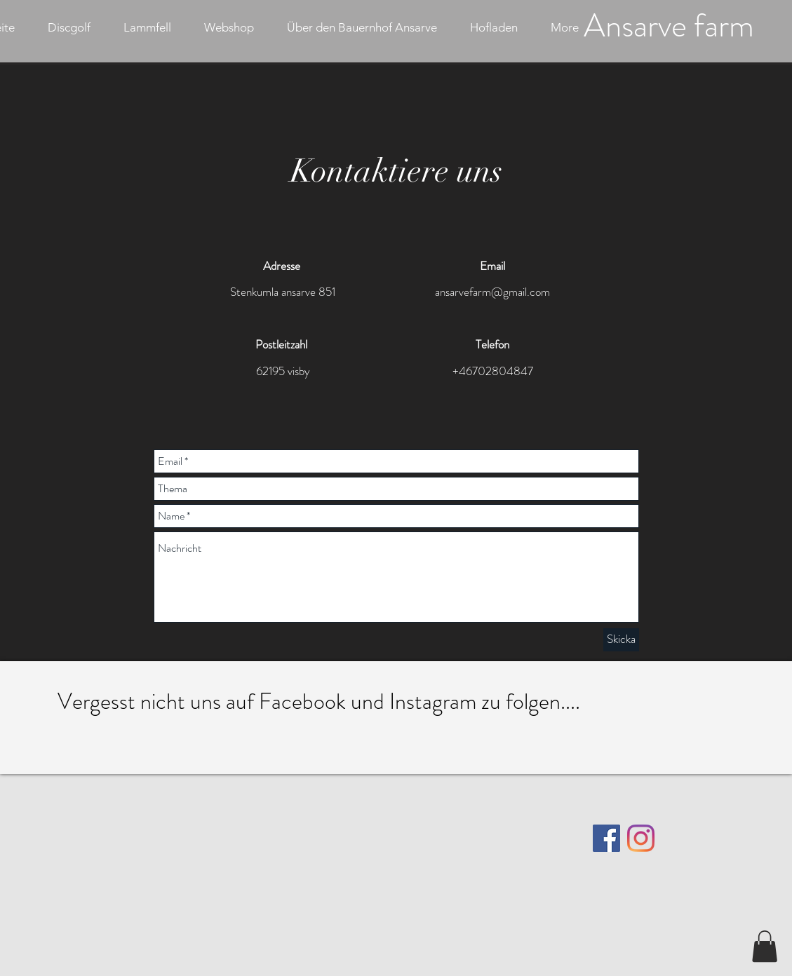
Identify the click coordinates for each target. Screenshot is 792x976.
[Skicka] (621, 639)
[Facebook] (606, 838)
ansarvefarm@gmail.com (492, 291)
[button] (764, 946)
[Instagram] (641, 838)
